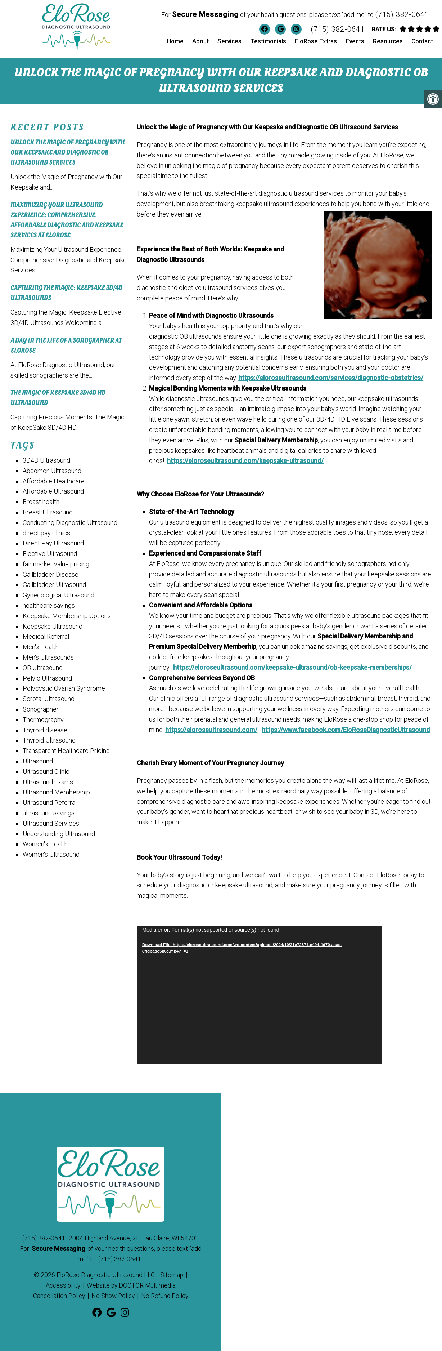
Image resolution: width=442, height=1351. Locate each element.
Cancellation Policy (57, 1293)
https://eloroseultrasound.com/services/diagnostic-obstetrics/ (330, 376)
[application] (259, 993)
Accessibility (62, 1283)
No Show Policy (113, 1293)
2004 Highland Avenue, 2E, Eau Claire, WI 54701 (134, 1236)
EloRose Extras (316, 41)
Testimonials (268, 41)
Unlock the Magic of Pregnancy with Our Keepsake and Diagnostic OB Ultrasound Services (67, 151)
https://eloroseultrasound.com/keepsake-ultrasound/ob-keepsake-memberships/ (292, 665)
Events (355, 41)
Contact (422, 41)
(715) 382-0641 (402, 14)
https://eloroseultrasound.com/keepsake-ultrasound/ (245, 459)
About (200, 41)
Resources (388, 41)
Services (229, 41)
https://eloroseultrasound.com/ (211, 728)
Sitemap (172, 1273)
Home (175, 41)
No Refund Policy (166, 1293)
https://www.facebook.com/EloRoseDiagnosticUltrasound (346, 728)
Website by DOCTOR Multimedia (131, 1283)
